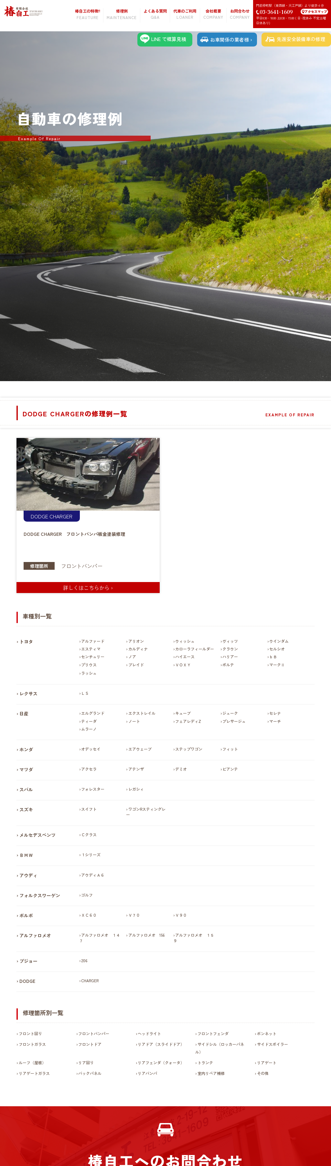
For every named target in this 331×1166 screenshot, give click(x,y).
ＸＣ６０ (89, 915)
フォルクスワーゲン (39, 895)
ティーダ (89, 721)
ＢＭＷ (26, 855)
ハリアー (230, 656)
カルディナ (138, 648)
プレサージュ (234, 721)
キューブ (183, 713)
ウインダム (279, 641)
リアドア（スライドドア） (161, 1044)
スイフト (89, 809)
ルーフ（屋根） (32, 1062)
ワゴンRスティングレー (145, 811)
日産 (23, 713)
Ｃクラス (89, 834)
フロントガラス (32, 1044)
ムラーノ (89, 729)
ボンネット (266, 1033)
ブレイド (136, 664)
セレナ (275, 713)
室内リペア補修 (211, 1073)
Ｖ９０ (181, 915)
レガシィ (136, 789)
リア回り (86, 1062)
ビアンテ (230, 769)
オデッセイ (91, 749)
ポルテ (228, 664)
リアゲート (266, 1062)
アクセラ (89, 769)
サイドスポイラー (272, 1044)
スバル (26, 789)
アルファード (92, 641)
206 (84, 960)
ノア (132, 656)
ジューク (230, 713)
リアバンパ (147, 1073)
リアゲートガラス (34, 1073)
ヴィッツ (230, 641)
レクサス (28, 693)
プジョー (28, 961)
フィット (230, 749)
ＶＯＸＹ (183, 664)
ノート (134, 721)
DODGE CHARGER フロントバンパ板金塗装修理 (74, 534)
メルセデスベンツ (37, 835)
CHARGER (60, 516)
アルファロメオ (35, 935)
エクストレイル (141, 713)
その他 (263, 1073)
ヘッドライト (149, 1033)
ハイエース (185, 656)
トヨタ (26, 641)
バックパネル (89, 1073)
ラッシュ (89, 673)
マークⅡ (277, 664)
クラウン (230, 648)
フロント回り (30, 1033)
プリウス (89, 664)
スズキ (26, 809)
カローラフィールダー (194, 648)
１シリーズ (91, 854)
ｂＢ (273, 656)
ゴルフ (87, 895)
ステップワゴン (188, 749)
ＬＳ (85, 693)
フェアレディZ (188, 721)
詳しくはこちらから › (88, 587)
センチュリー (92, 656)
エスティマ (91, 648)
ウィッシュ (185, 641)
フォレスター (92, 789)
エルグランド (92, 713)
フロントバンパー (81, 566)
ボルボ (26, 915)
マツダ (26, 769)
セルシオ (277, 648)
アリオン (136, 641)
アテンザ (136, 769)
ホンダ (26, 749)
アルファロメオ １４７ (99, 937)
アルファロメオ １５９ (193, 937)
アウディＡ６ (92, 875)
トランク (205, 1062)
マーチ (275, 721)
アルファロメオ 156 (146, 935)
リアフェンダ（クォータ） (161, 1062)
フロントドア (89, 1044)
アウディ (28, 875)
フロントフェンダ (213, 1033)
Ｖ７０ (134, 915)
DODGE (39, 516)
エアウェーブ (140, 749)
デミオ (181, 769)
